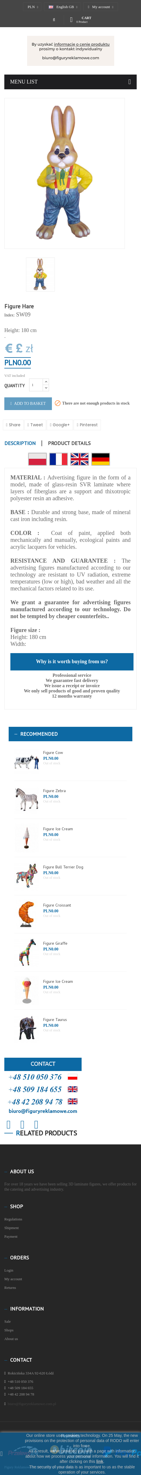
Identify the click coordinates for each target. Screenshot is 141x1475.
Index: (9, 315)
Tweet (36, 425)
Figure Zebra (54, 790)
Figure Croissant (57, 905)
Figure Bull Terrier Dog (63, 867)
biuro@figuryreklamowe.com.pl (32, 1404)
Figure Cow (53, 752)
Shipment (11, 1228)
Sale (7, 1321)
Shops (9, 1330)
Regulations (13, 1219)
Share (14, 425)
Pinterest (89, 425)
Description (20, 443)
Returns (10, 1287)
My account (13, 1279)
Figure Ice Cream (58, 828)
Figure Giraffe (55, 943)
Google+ (61, 425)
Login (8, 1270)
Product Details (69, 443)
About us (11, 1339)
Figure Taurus (55, 1019)
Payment (11, 1236)
